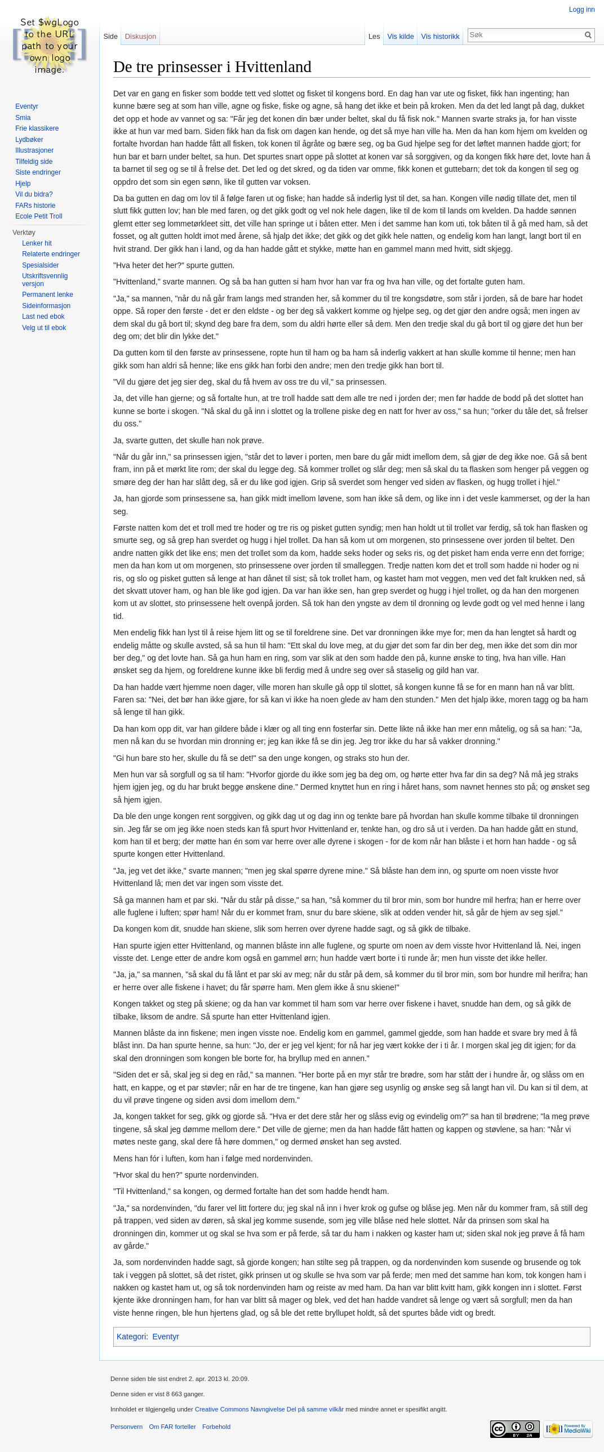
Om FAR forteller (172, 1426)
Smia (22, 118)
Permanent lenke (47, 295)
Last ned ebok (43, 316)
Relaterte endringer (51, 254)
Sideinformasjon (46, 306)
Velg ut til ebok (44, 328)
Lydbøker (29, 140)
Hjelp (22, 184)
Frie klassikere (37, 128)
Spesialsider (40, 265)
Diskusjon (140, 36)
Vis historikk (440, 36)
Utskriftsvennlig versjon (45, 280)
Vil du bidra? (34, 194)
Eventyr (165, 1336)
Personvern (126, 1426)
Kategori (131, 1336)
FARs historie (35, 206)
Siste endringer (38, 172)
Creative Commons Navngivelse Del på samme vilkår (269, 1409)
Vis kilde (400, 36)
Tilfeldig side (33, 162)
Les (374, 36)
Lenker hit (37, 243)
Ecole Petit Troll (38, 216)
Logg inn (582, 10)
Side (110, 36)
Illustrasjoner (34, 150)
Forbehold (216, 1426)
